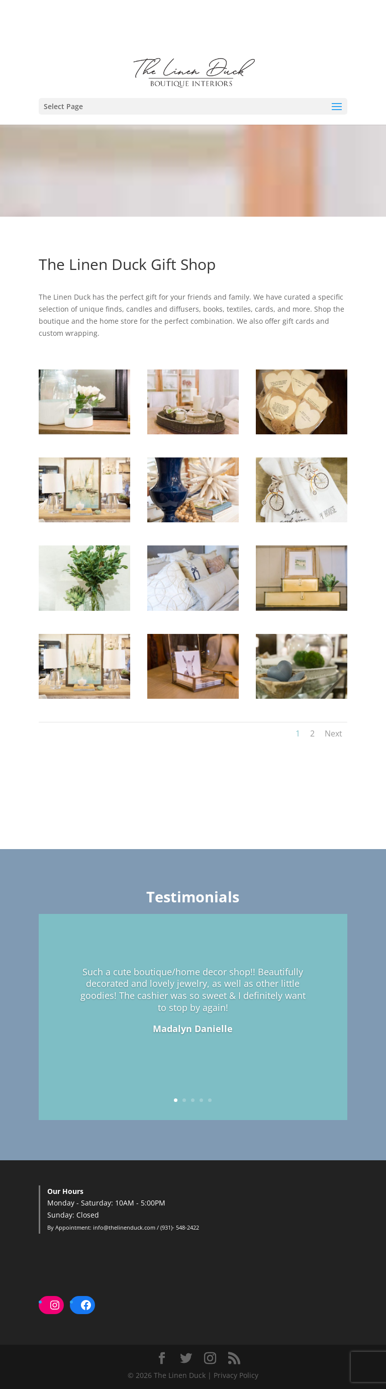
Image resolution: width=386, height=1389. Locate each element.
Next (333, 733)
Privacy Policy (236, 1375)
